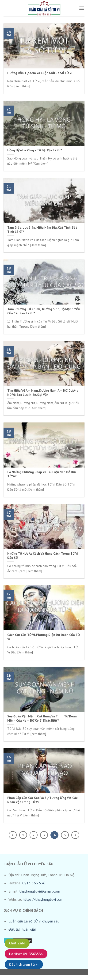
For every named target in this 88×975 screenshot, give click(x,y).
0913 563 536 (33, 883)
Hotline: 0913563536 (26, 954)
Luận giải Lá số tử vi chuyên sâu (33, 921)
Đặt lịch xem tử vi (23, 964)
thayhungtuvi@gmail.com (39, 891)
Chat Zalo (17, 943)
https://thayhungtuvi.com (43, 899)
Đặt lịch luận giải (22, 929)
